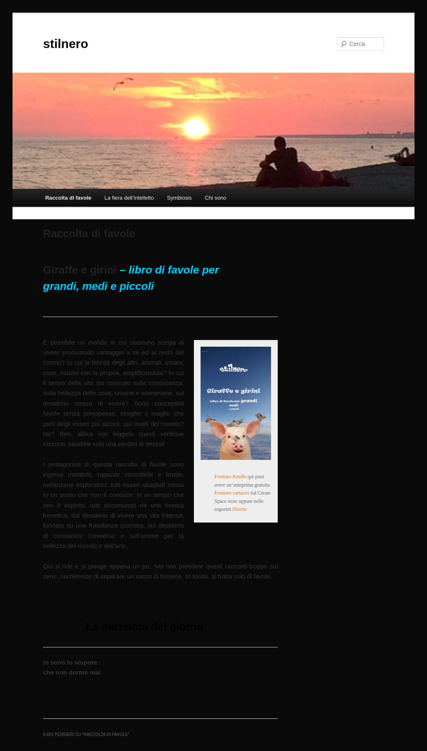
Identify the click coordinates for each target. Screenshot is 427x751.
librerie (239, 509)
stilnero (65, 44)
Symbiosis (179, 198)
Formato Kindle (230, 477)
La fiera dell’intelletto (129, 198)
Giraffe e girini (79, 270)
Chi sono (215, 198)
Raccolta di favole (68, 198)
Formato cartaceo (231, 493)
